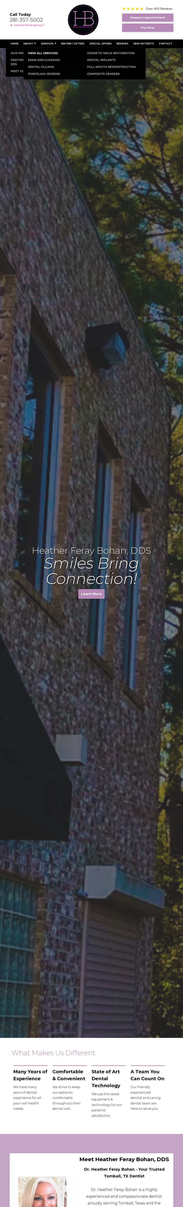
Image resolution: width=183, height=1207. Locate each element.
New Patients (143, 43)
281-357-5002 (26, 20)
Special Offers (100, 43)
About (28, 43)
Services (47, 43)
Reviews (122, 43)
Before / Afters (72, 43)
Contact (165, 43)
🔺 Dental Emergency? (27, 25)
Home (15, 43)
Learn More (91, 594)
